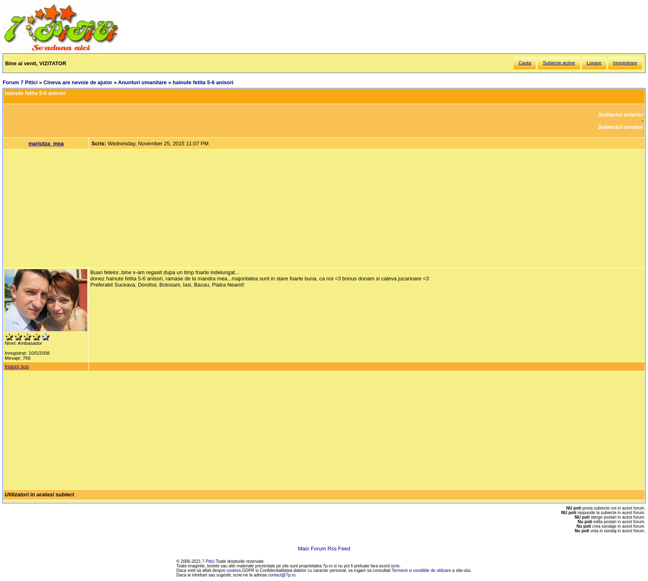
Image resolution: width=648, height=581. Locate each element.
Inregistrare (625, 62)
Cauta (525, 62)
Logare (594, 62)
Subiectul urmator (620, 127)
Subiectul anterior (620, 114)
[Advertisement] (324, 208)
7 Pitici (208, 561)
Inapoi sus (17, 366)
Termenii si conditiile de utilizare (421, 570)
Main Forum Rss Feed (324, 548)
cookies (233, 570)
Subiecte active (559, 62)
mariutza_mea (46, 143)
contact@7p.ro (281, 575)
